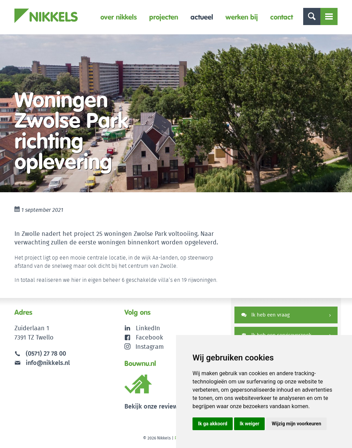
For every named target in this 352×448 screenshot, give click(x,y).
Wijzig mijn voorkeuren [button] (296, 423)
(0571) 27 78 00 (46, 353)
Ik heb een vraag (265, 314)
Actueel (201, 17)
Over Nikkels (118, 17)
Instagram (144, 346)
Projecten (163, 17)
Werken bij (242, 17)
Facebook (149, 337)
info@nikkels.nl (42, 362)
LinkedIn (148, 328)
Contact (281, 17)
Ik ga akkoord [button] (212, 423)
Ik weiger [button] (249, 423)
